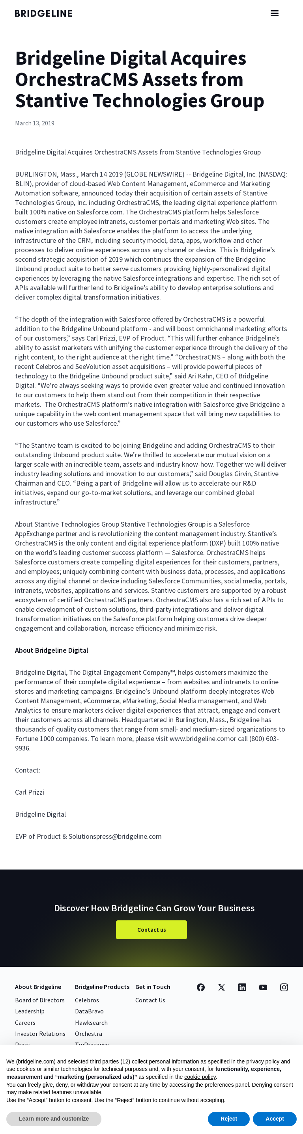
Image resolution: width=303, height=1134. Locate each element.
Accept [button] (275, 1118)
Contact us (151, 929)
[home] (50, 13)
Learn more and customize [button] (54, 1118)
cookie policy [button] (199, 1077)
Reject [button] (229, 1118)
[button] (274, 13)
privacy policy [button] (262, 1061)
